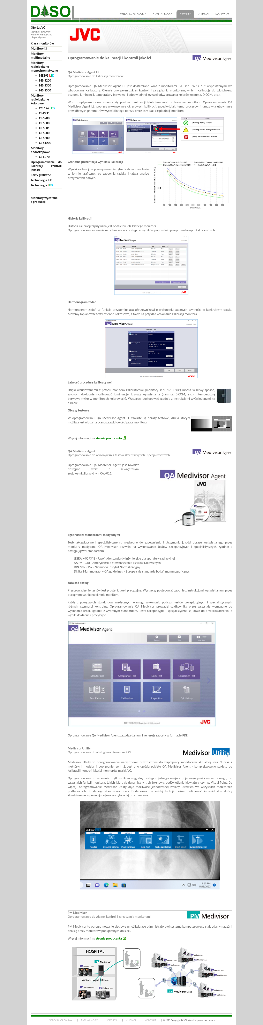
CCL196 (47, 108)
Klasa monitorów (42, 43)
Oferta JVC (38, 27)
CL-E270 (44, 157)
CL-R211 (44, 113)
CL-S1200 (45, 143)
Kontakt (150, 1020)
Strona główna (60, 1020)
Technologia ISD (41, 180)
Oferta (112, 1020)
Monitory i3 (39, 48)
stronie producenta (109, 438)
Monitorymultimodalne (40, 56)
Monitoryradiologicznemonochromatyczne (44, 66)
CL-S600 (44, 138)
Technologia (42, 185)
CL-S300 (44, 123)
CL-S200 (44, 118)
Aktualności (89, 1020)
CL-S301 (44, 128)
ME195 (46, 75)
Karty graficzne (41, 175)
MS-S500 (45, 90)
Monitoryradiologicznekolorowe (40, 99)
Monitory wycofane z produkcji (44, 200)
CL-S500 (44, 133)
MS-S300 (45, 85)
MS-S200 (45, 80)
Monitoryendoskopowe (40, 150)
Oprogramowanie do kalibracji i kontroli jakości (46, 166)
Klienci (131, 1020)
